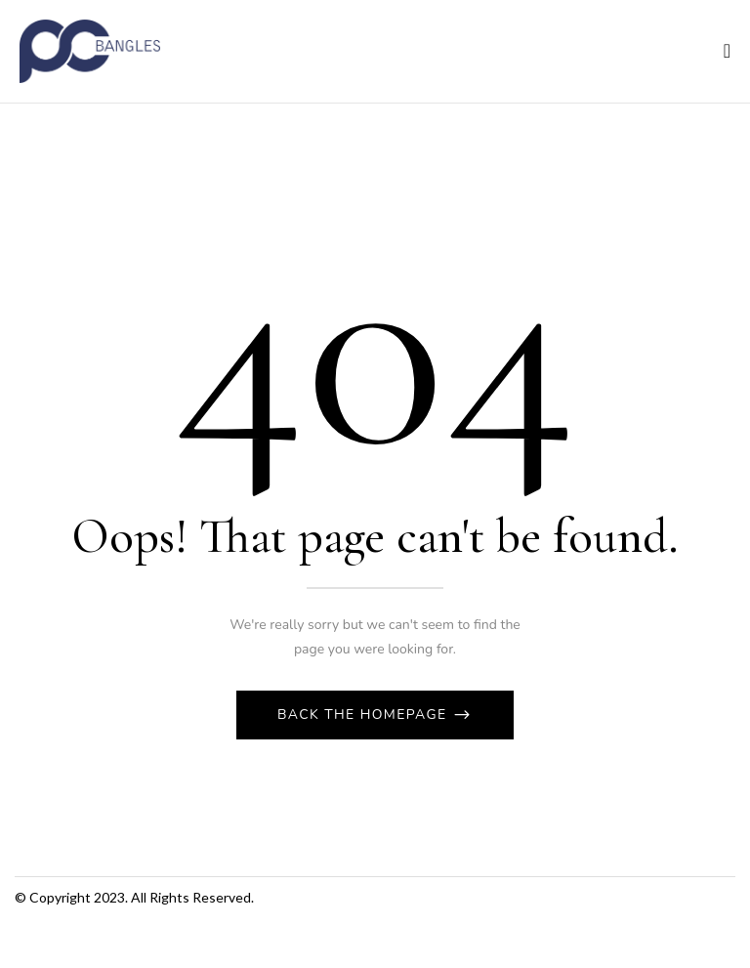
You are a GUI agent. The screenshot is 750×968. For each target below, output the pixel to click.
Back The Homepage (364, 714)
